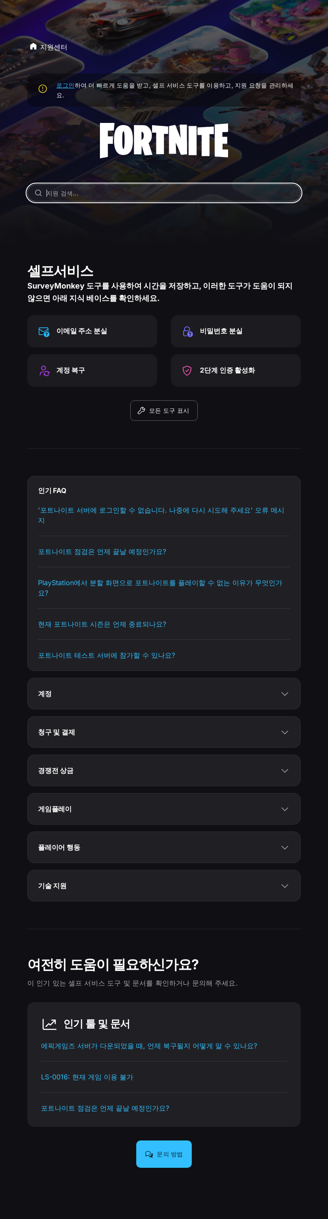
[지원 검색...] (164, 192)
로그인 (65, 85)
